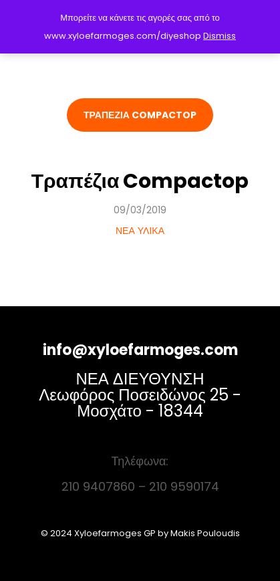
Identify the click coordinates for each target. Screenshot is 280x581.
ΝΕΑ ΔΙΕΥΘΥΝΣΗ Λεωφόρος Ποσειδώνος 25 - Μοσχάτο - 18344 (140, 395)
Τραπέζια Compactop (140, 181)
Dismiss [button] (219, 35)
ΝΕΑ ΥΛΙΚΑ (140, 230)
